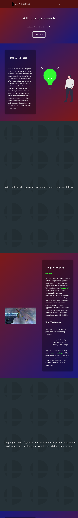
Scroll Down (39, 34)
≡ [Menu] (59, 4)
